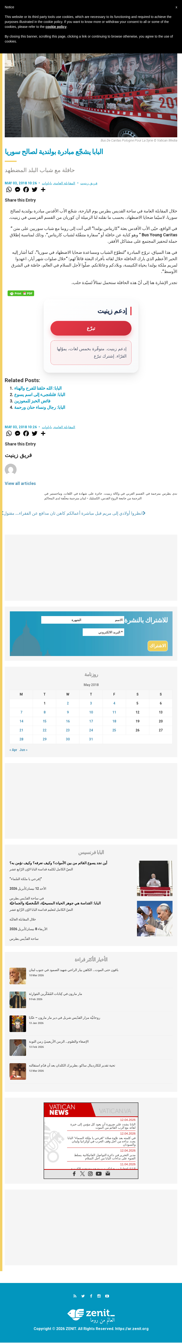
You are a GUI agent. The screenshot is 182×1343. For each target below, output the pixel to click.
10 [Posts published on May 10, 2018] (91, 713)
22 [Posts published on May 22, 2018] (44, 731)
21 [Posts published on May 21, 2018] (21, 731)
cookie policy (56, 27)
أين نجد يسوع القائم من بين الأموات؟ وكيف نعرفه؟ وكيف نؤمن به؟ (58, 863)
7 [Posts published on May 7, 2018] (21, 713)
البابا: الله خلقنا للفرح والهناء (38, 388)
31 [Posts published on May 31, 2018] (91, 740)
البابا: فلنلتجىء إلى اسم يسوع (39, 394)
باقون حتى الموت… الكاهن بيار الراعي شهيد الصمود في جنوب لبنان (73, 970)
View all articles (20, 483)
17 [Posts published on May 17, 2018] (91, 722)
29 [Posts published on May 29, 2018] (44, 740)
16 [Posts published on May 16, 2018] (68, 722)
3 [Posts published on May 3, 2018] (91, 704)
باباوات (47, 183)
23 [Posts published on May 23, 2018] (68, 731)
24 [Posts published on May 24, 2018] (91, 731)
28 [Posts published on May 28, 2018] (21, 740)
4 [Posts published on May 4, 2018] (114, 704)
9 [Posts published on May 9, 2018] (68, 713)
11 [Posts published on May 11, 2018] (114, 713)
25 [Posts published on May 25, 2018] (114, 731)
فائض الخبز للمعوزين (32, 400)
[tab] (67, 1110)
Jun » (23, 750)
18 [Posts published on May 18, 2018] (114, 722)
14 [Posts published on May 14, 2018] (21, 722)
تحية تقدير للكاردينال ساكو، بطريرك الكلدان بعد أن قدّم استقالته (72, 1065)
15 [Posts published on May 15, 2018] (44, 722)
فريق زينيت (88, 183)
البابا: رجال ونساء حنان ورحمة (39, 407)
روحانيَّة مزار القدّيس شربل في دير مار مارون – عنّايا (64, 1018)
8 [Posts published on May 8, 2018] (45, 713)
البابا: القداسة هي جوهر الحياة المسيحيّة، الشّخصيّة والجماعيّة (55, 903)
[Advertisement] (91, 568)
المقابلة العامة (64, 183)
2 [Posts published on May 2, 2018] (68, 704)
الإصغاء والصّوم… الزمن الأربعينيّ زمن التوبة (59, 1042)
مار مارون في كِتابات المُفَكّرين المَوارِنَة (55, 994)
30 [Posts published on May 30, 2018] (68, 740)
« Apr (13, 750)
